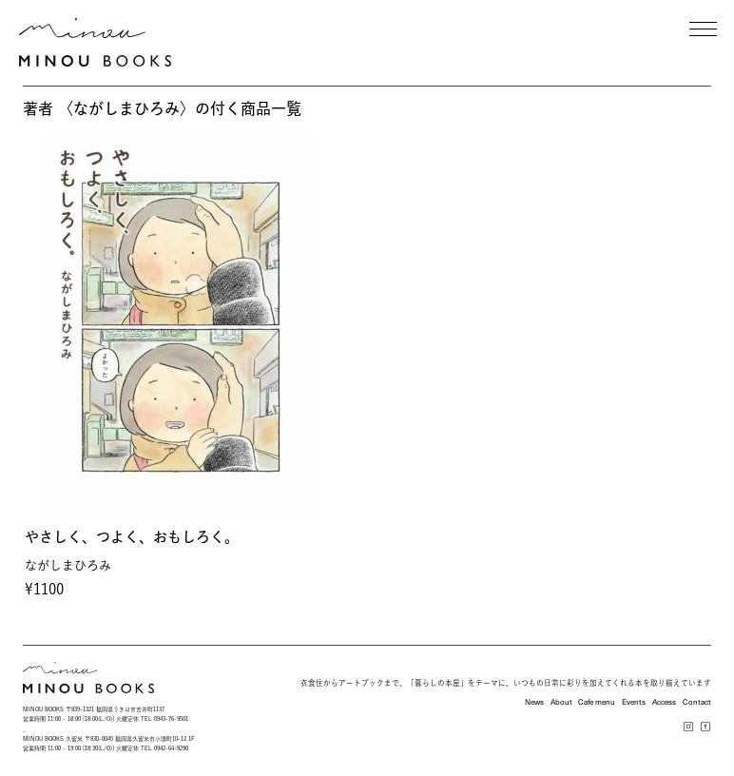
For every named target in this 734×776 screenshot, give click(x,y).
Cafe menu (596, 701)
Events (634, 701)
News (534, 701)
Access (664, 701)
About (561, 701)
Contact (697, 701)
